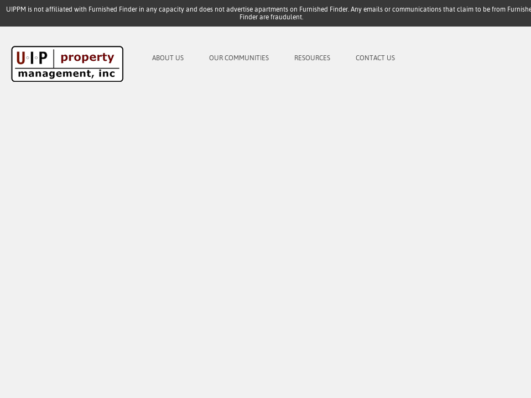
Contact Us (375, 58)
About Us (168, 58)
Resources (312, 58)
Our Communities (239, 58)
